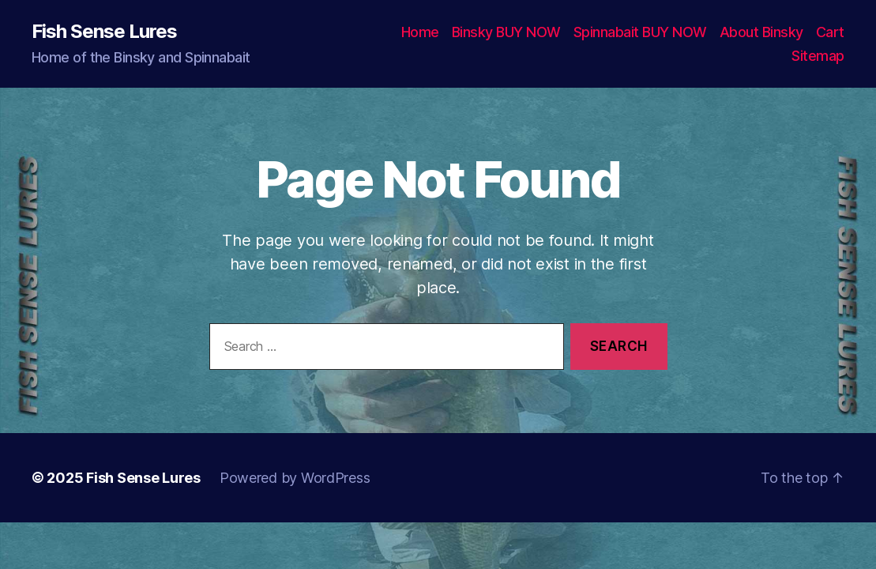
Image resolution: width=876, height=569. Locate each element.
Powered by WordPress (295, 477)
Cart (830, 32)
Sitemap (817, 55)
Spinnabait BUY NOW (640, 32)
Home (420, 32)
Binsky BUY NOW (506, 32)
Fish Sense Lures (104, 31)
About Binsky (761, 32)
